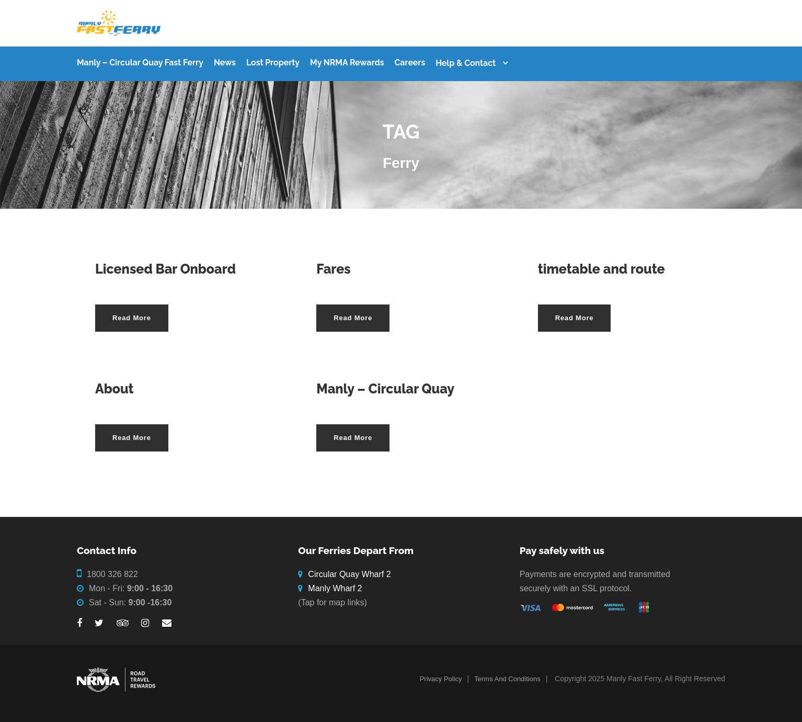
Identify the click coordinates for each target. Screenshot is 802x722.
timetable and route (601, 269)
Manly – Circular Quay (385, 389)
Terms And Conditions (507, 679)
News (225, 62)
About (114, 389)
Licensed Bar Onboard (165, 269)
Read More (131, 318)
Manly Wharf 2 (335, 588)
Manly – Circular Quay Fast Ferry (140, 62)
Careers (409, 62)
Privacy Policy (441, 679)
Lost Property (273, 62)
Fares (333, 269)
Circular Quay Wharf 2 (349, 574)
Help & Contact (466, 63)
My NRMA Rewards (347, 62)
